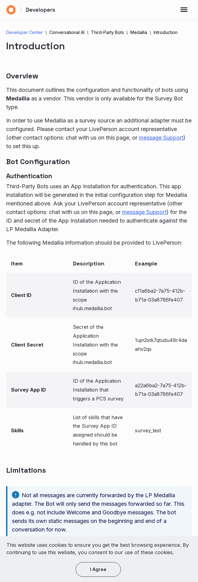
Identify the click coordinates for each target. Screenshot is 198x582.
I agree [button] (98, 569)
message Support (161, 137)
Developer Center (24, 32)
